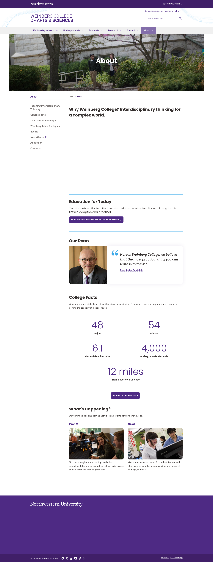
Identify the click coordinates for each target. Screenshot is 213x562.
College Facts (38, 115)
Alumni (132, 30)
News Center (37, 137)
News (131, 425)
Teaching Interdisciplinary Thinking (45, 108)
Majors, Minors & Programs (160, 11)
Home (71, 96)
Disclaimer (165, 558)
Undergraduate (73, 30)
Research (114, 30)
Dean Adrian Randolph (43, 120)
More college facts (124, 396)
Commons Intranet (174, 4)
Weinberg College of (51, 18)
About (148, 30)
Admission (36, 143)
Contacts (35, 148)
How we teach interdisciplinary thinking (95, 220)
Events (34, 132)
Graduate (95, 30)
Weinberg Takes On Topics (45, 126)
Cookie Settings (176, 558)
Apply (180, 11)
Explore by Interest (45, 30)
